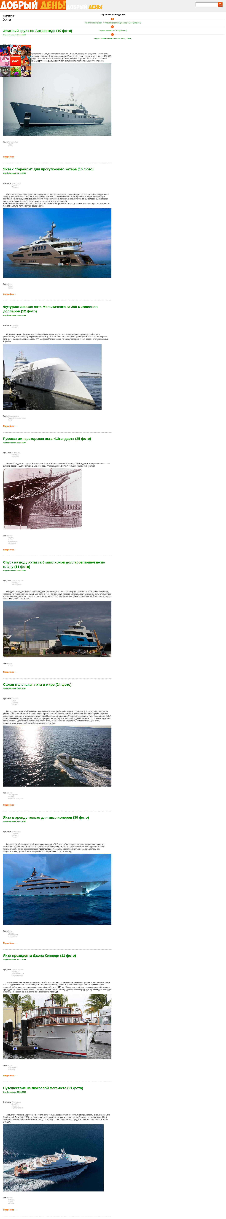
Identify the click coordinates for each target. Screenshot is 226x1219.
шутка (59, 846)
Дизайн (15, 185)
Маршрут (38, 61)
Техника (15, 45)
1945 (58, 987)
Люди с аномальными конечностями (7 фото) (113, 38)
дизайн (42, 334)
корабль (7, 341)
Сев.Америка (17, 581)
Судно (10, 538)
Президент (12, 1067)
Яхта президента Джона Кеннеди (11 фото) (39, 956)
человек (91, 199)
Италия (11, 797)
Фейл (10, 666)
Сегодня (28, 196)
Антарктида (13, 142)
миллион (44, 844)
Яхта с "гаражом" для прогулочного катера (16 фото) (48, 169)
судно (19, 334)
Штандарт (12, 543)
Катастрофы (17, 585)
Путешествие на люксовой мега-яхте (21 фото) (43, 1088)
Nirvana (11, 1200)
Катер (10, 288)
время (59, 594)
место (62, 1117)
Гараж (10, 286)
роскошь (7, 713)
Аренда (11, 933)
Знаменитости (18, 973)
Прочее (15, 837)
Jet (55, 718)
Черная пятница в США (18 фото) (113, 30)
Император (12, 541)
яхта (5, 339)
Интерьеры (16, 183)
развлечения (54, 61)
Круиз (10, 144)
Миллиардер (13, 416)
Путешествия (17, 975)
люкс (64, 56)
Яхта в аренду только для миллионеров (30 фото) (46, 817)
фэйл (105, 591)
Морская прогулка (15, 798)
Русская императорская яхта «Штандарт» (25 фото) (47, 439)
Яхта (10, 146)
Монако (28, 199)
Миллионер (13, 935)
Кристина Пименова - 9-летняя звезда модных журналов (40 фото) (113, 23)
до (63, 58)
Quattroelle (12, 937)
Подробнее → (10, 157)
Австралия (16, 1102)
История (15, 456)
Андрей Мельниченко (17, 418)
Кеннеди (97, 989)
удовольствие (45, 849)
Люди (14, 700)
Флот (10, 540)
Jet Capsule (13, 795)
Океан (10, 1201)
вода (11, 598)
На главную (8, 16)
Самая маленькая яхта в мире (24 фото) (37, 685)
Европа (15, 699)
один (37, 844)
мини (31, 711)
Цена (81, 56)
